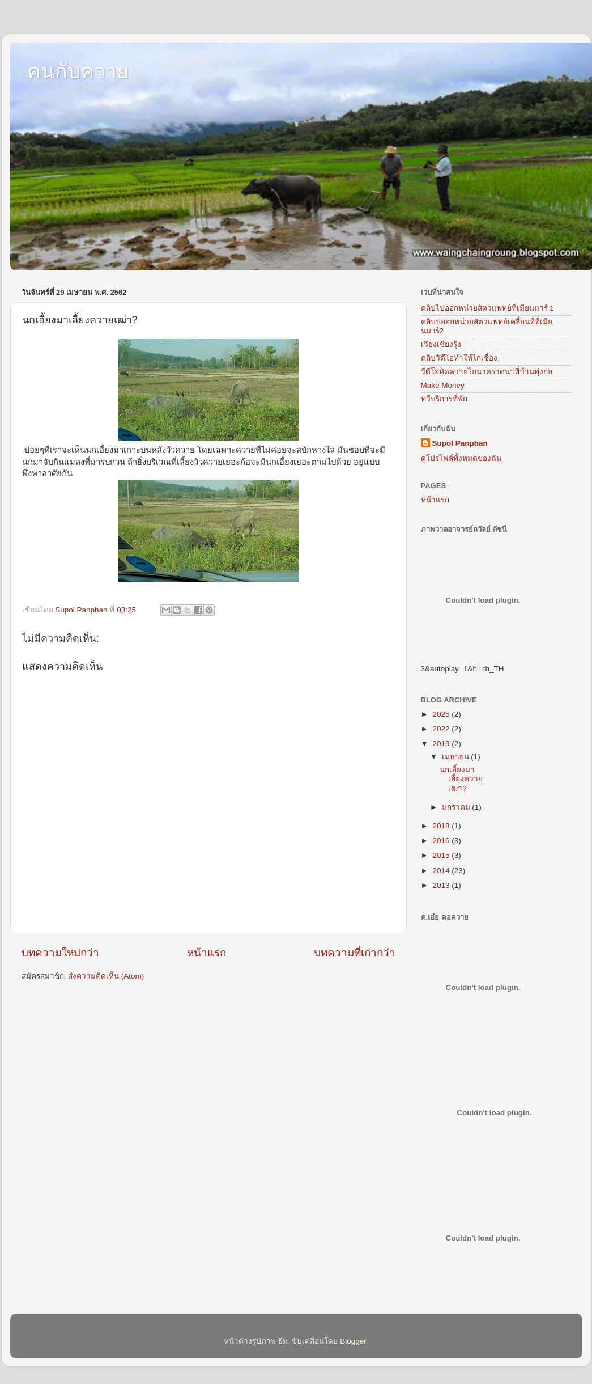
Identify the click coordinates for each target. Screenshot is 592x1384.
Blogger (353, 1341)
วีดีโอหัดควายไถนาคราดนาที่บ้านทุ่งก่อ (486, 371)
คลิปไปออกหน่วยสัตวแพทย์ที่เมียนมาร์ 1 (487, 308)
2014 (442, 870)
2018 (442, 826)
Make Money (443, 385)
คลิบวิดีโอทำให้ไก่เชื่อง (459, 358)
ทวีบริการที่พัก (444, 399)
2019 (442, 743)
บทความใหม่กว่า (60, 953)
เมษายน (456, 756)
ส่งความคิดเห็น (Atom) (106, 976)
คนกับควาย (78, 71)
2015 (442, 855)
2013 (442, 885)
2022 (442, 729)
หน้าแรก (206, 953)
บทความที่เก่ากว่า (354, 953)
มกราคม (457, 807)
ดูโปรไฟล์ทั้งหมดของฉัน (461, 458)
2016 (442, 840)
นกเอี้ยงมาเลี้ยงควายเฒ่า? (461, 778)
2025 (442, 714)
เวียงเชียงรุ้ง (441, 344)
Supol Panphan (460, 443)
